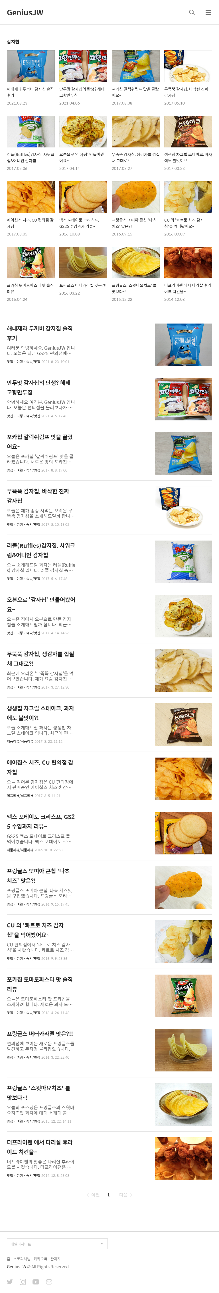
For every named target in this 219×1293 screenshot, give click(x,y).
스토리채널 (22, 1259)
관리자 (55, 1259)
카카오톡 (40, 1259)
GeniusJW (25, 12)
